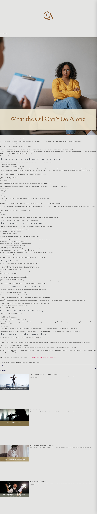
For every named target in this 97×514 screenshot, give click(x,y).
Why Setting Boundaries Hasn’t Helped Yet (42, 445)
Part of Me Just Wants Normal (38, 410)
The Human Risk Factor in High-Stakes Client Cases (44, 374)
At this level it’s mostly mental (38, 481)
